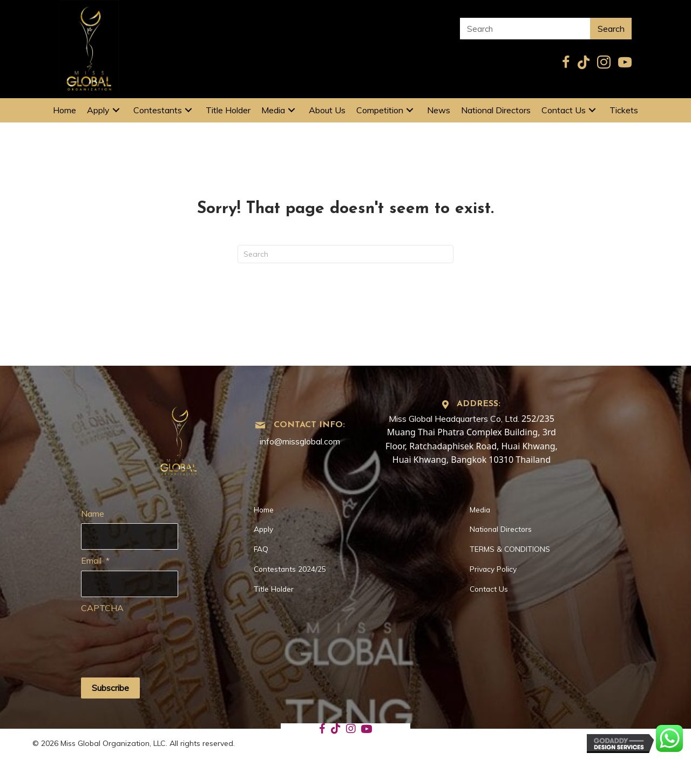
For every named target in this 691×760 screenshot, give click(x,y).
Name (92, 513)
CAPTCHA (102, 607)
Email (95, 560)
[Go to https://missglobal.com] (179, 437)
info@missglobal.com (300, 441)
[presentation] (163, 639)
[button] (116, 110)
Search (611, 28)
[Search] (345, 254)
